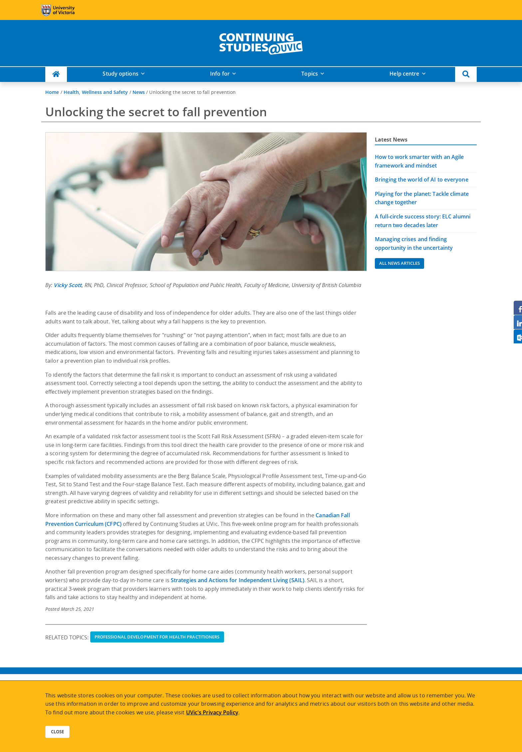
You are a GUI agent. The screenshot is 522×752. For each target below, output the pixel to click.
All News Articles (399, 263)
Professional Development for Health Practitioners (157, 637)
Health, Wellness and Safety (96, 92)
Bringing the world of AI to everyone (421, 179)
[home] (261, 42)
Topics (309, 73)
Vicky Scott (68, 285)
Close (57, 732)
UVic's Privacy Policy (212, 712)
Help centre (404, 73)
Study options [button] (120, 73)
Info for (220, 73)
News (138, 92)
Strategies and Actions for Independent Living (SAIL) (237, 580)
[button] (466, 74)
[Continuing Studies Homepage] (56, 74)
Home (52, 92)
